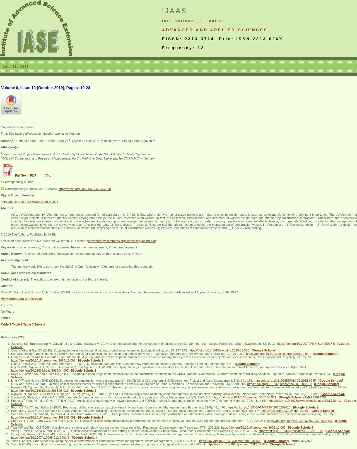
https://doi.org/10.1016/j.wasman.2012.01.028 (230, 441)
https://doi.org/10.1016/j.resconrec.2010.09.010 (279, 384)
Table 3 (28, 324)
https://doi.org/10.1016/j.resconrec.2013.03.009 (43, 417)
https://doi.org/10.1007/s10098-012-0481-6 (40, 437)
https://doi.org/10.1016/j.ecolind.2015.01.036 (219, 350)
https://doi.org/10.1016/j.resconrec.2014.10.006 (43, 360)
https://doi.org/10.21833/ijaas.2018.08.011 (40, 390)
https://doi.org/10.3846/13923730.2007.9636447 (299, 420)
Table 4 (40, 324)
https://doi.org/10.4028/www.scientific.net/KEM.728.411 (304, 400)
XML (48, 175)
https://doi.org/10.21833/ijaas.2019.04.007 (40, 370)
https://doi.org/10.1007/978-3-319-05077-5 (306, 343)
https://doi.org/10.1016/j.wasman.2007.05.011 (245, 397)
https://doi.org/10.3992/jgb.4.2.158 (284, 410)
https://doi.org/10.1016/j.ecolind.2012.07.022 (237, 444)
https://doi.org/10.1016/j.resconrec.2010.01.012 (291, 431)
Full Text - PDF (25, 175)
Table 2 (17, 324)
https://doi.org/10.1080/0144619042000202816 (259, 407)
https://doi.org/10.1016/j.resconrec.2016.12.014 (278, 353)
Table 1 (6, 324)
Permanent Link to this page (21, 298)
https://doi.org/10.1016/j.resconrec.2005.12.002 (253, 427)
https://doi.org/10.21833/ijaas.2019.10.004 (29, 201)
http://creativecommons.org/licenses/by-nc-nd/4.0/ (122, 241)
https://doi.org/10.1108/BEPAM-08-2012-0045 (285, 380)
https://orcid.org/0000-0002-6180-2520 (85, 189)
